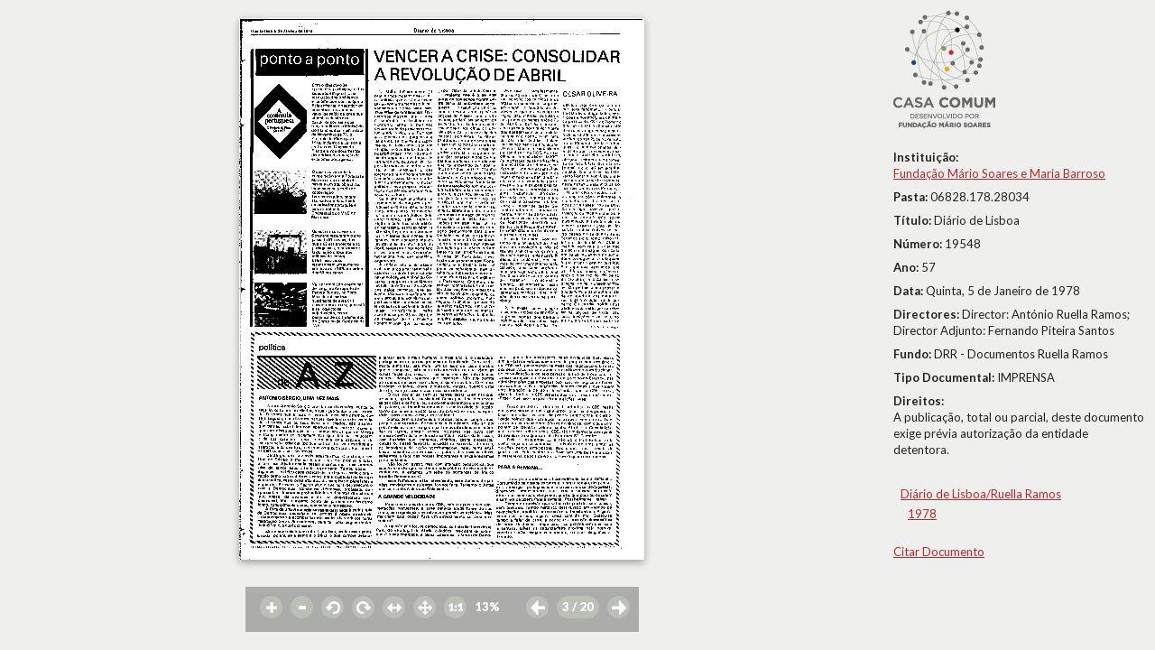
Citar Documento (938, 551)
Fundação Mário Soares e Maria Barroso (999, 173)
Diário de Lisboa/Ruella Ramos (981, 494)
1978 (922, 513)
